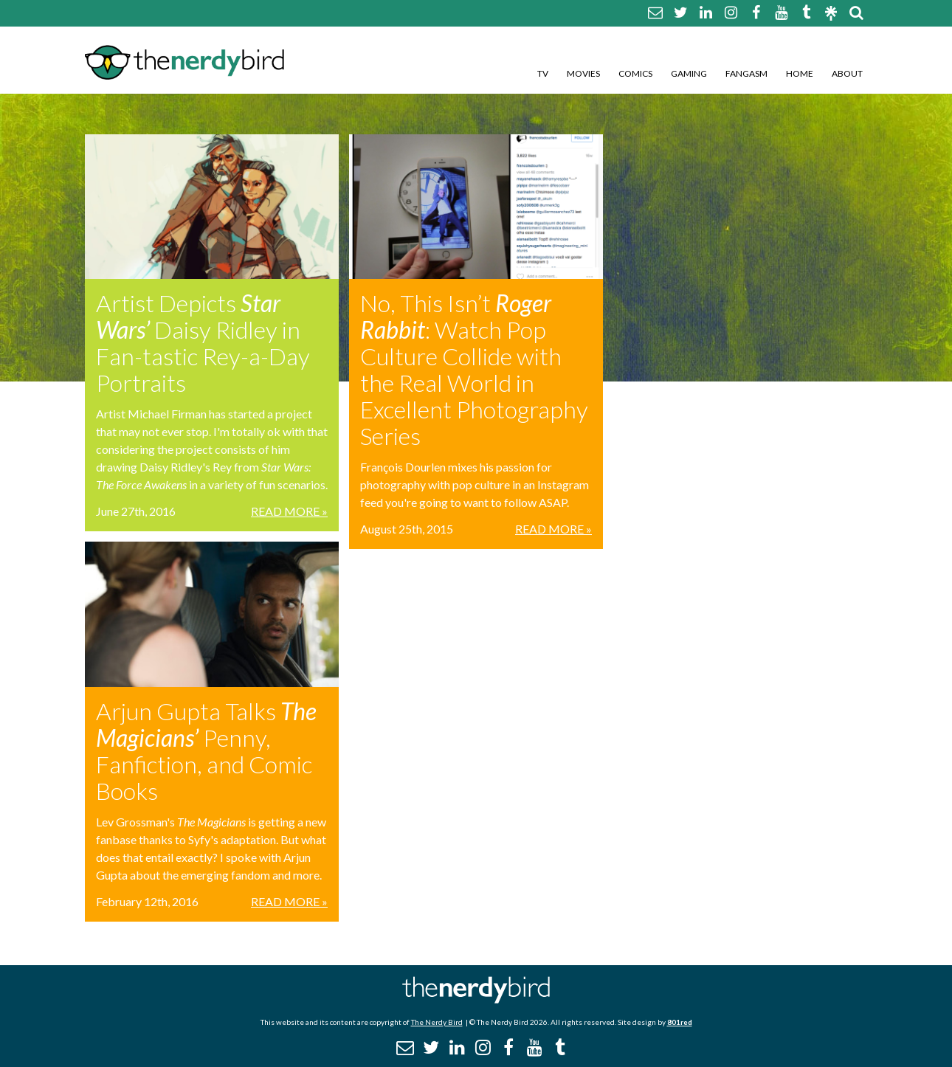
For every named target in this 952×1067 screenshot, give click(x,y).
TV (542, 73)
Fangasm (746, 73)
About (847, 73)
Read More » (289, 511)
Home (799, 73)
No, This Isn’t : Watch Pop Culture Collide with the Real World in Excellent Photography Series (474, 369)
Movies (583, 73)
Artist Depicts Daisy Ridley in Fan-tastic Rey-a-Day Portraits (203, 343)
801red (679, 1022)
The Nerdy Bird (437, 1022)
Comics (635, 73)
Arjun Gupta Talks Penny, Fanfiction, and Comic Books (206, 751)
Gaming (689, 73)
